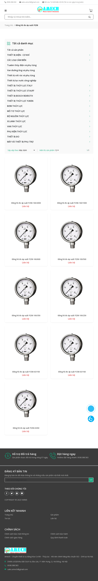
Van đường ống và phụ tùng (21, 70)
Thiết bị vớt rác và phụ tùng (21, 75)
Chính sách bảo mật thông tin (17, 534)
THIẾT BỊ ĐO (13, 136)
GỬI (91, 480)
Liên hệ (54, 518)
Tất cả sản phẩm (15, 49)
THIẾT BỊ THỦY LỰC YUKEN (20, 101)
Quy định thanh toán (59, 537)
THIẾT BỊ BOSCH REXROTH (20, 95)
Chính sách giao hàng (13, 537)
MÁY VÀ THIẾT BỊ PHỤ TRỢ (20, 141)
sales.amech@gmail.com (29, 2)
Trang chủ (9, 25)
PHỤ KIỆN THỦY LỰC (17, 131)
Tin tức (7, 518)
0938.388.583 (10, 2)
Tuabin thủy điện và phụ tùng (21, 65)
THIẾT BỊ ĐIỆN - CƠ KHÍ (18, 55)
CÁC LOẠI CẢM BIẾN (16, 60)
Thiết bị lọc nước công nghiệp (21, 80)
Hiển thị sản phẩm (46, 150)
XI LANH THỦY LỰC (16, 121)
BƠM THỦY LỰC (15, 106)
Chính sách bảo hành (59, 534)
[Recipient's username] (47, 480)
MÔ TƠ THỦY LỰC (16, 111)
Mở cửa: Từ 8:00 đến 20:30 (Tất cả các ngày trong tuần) (62, 2)
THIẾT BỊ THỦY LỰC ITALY (19, 85)
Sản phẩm (55, 515)
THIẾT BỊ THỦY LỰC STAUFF (20, 90)
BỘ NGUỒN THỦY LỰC (18, 116)
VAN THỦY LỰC (14, 126)
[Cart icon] (91, 10)
